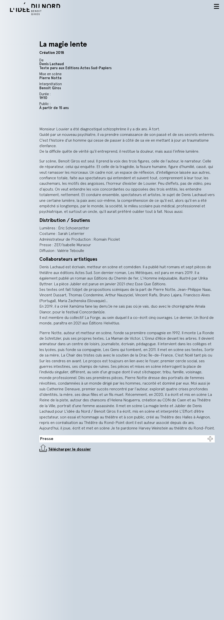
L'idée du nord (41, 9)
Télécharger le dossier (69, 449)
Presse (46, 439)
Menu (216, 6)
